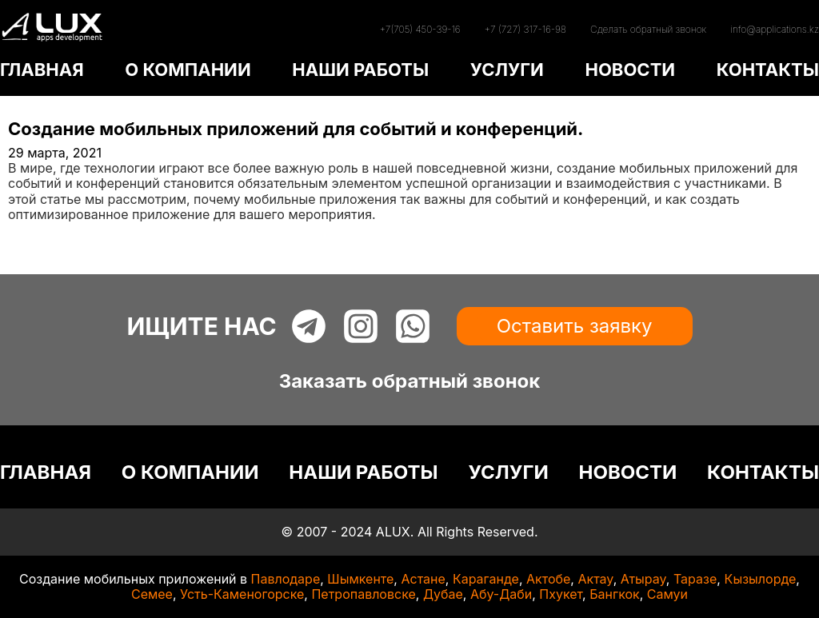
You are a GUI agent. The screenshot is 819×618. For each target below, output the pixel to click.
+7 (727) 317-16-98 (525, 29)
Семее (152, 594)
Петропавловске (363, 594)
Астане (423, 579)
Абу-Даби (501, 594)
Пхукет (560, 594)
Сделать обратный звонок (648, 29)
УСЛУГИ (507, 69)
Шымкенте (360, 579)
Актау (595, 579)
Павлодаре (286, 579)
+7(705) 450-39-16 (419, 29)
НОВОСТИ (630, 69)
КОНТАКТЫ (768, 69)
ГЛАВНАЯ (42, 69)
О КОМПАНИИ (187, 69)
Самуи (667, 594)
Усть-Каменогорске (242, 594)
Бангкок (614, 594)
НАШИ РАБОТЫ (360, 69)
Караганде (486, 579)
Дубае (443, 594)
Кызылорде (760, 579)
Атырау (643, 579)
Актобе (548, 579)
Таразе (695, 579)
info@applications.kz (774, 29)
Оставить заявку (575, 325)
